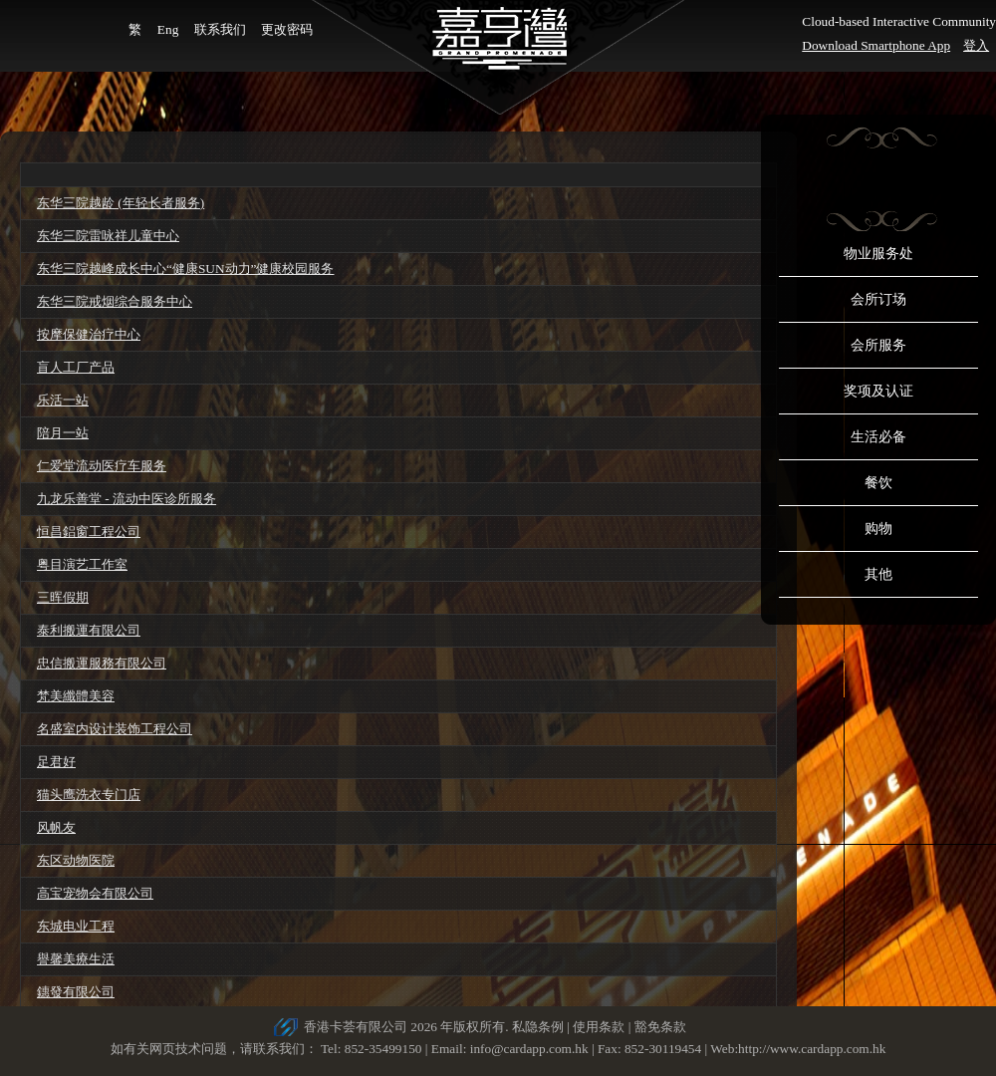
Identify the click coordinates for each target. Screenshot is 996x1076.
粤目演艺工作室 (82, 564)
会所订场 (878, 299)
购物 (878, 528)
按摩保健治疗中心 (88, 334)
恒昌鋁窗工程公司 (88, 531)
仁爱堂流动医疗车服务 (101, 465)
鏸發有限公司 (76, 991)
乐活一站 (63, 400)
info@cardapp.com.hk (531, 1048)
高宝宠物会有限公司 (95, 893)
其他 (878, 574)
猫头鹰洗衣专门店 (88, 794)
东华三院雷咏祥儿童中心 (108, 235)
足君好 (56, 761)
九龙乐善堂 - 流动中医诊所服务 (126, 498)
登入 (976, 45)
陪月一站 (63, 432)
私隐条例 (538, 1026)
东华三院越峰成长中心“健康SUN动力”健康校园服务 (186, 268)
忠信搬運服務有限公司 (101, 663)
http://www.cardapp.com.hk (811, 1048)
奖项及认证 (878, 391)
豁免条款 (660, 1026)
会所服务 (878, 345)
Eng (167, 29)
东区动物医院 (76, 860)
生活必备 (878, 436)
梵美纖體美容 (76, 695)
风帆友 (56, 827)
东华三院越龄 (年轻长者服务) (120, 202)
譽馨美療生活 (76, 958)
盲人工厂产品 (76, 367)
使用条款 (598, 1026)
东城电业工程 (76, 926)
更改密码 (287, 29)
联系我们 (220, 29)
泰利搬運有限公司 (88, 630)
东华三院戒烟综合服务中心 (114, 301)
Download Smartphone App (876, 45)
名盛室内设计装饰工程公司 (114, 728)
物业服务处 (878, 253)
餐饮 (878, 482)
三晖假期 (63, 597)
